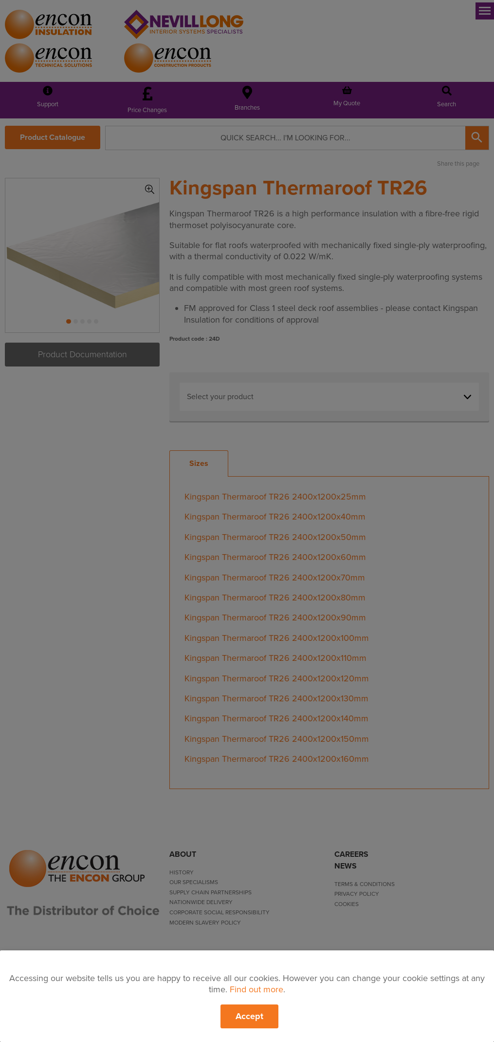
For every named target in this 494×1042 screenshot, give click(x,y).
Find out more (256, 989)
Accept (249, 1016)
